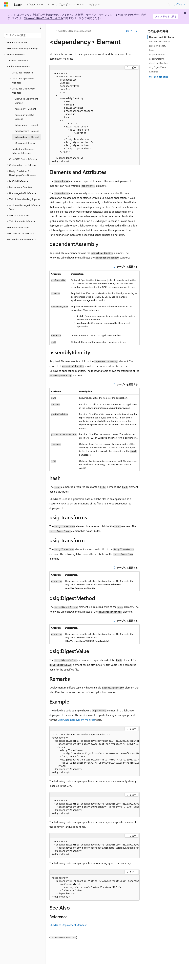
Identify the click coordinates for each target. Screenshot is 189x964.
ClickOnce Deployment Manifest (74, 30)
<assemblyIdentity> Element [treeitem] (25, 116)
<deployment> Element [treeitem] (27, 130)
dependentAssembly (159, 41)
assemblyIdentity (157, 45)
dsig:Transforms (157, 54)
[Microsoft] (6, 4)
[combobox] (22, 35)
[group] (94, 753)
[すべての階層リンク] (52, 31)
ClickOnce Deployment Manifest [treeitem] (26, 100)
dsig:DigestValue (157, 67)
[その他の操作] (137, 31)
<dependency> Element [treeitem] (27, 136)
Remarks (153, 71)
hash (151, 50)
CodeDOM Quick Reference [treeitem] (23, 159)
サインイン (179, 4)
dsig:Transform (156, 58)
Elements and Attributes (161, 37)
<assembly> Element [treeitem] (25, 108)
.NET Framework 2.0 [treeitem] (17, 42)
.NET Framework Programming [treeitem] (22, 48)
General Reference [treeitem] (18, 60)
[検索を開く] (169, 4)
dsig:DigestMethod (158, 63)
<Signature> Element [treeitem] (25, 142)
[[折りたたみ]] (40, 28)
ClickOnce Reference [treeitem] (22, 72)
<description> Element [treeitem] (26, 124)
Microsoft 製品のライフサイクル (43, 18)
